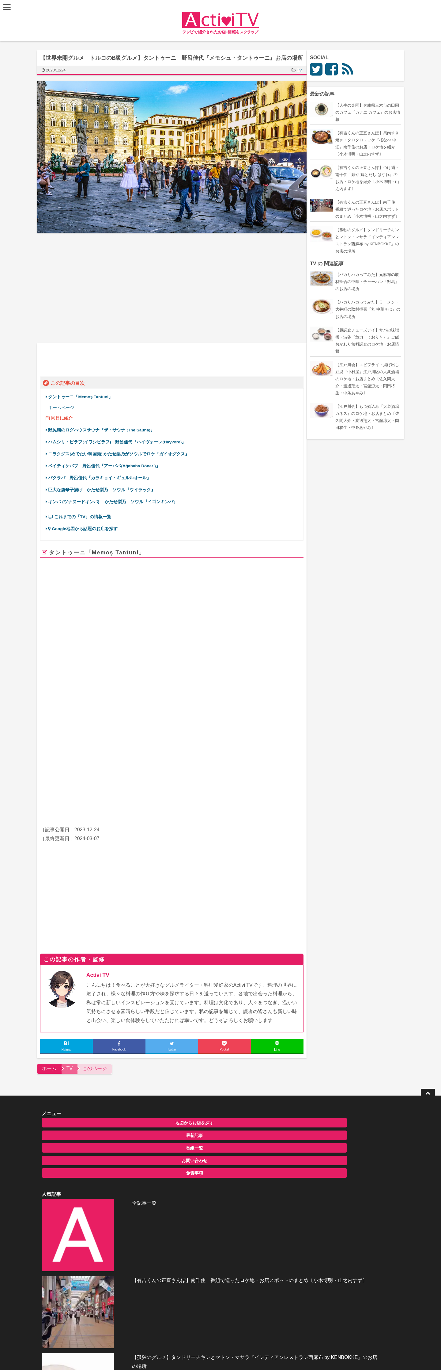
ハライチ (72, 794)
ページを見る (279, 733)
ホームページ (64, 406)
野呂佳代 (251, 794)
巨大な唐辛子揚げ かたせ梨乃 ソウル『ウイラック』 (104, 488)
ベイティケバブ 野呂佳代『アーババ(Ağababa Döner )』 (107, 464)
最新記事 (92, 1117)
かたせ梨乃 (198, 794)
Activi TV (100, 957)
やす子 (289, 794)
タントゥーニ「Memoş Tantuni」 (83, 395)
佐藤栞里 (92, 794)
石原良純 (132, 794)
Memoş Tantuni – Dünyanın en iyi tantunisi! (189, 704)
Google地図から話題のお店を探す (86, 527)
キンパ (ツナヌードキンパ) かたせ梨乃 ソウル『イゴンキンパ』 (116, 500)
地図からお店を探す (93, 1105)
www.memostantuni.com (153, 725)
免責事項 (92, 1155)
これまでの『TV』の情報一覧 (82, 515)
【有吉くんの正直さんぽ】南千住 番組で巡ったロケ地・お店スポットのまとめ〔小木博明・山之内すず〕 (234, 1140)
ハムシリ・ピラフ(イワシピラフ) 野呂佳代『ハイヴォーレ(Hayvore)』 (120, 440)
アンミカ (112, 794)
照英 (235, 794)
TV (302, 70)
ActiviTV (206, 1276)
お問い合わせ (93, 1142)
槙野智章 (271, 794)
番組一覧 (92, 1130)
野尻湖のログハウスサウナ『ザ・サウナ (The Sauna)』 (104, 428)
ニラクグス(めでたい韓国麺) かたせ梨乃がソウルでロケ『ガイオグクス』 (121, 452)
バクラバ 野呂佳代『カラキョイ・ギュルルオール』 (102, 476)
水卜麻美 (152, 794)
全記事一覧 (207, 1104)
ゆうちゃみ (174, 794)
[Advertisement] (107, 288)
